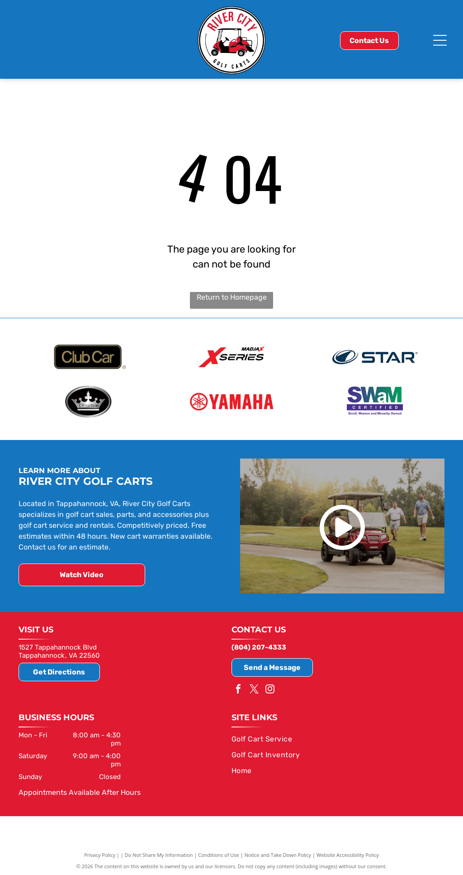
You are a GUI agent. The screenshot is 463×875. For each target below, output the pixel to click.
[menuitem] (334, 738)
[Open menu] (440, 40)
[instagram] (270, 689)
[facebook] (238, 689)
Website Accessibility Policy (348, 853)
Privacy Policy (99, 853)
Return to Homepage (232, 297)
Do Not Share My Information (159, 853)
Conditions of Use (218, 853)
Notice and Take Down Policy (278, 853)
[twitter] (254, 689)
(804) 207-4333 (259, 646)
